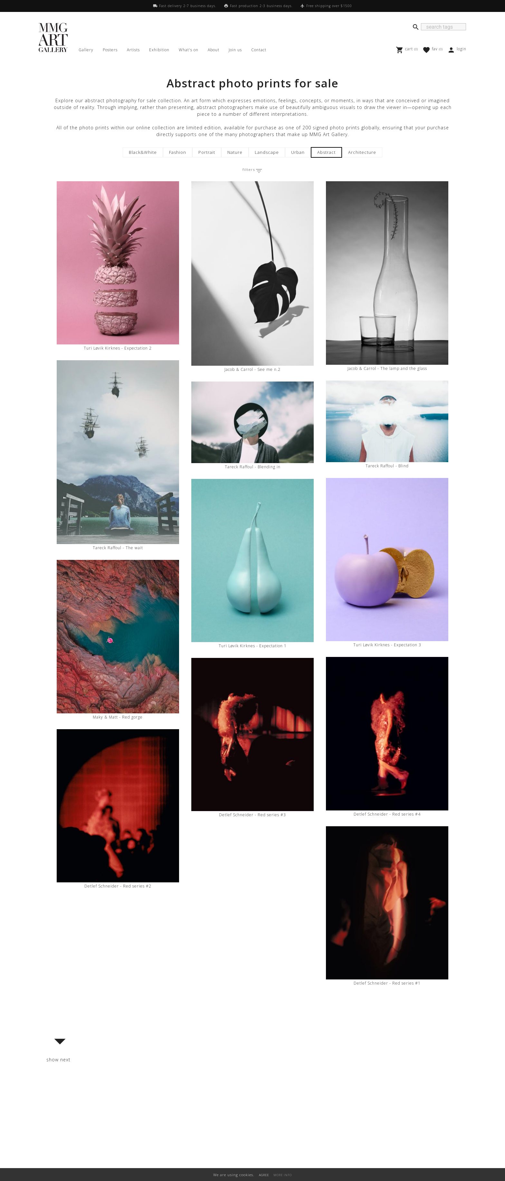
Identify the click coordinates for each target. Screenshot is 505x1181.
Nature (235, 152)
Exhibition (159, 50)
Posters (110, 50)
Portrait (206, 152)
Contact (258, 50)
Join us (235, 50)
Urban (298, 152)
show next (58, 1060)
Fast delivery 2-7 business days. (187, 6)
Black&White (143, 152)
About (213, 50)
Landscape (267, 152)
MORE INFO (282, 1175)
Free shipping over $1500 (329, 6)
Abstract (326, 152)
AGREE (264, 1175)
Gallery (86, 50)
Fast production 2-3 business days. (261, 6)
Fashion (177, 152)
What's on (188, 50)
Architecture (362, 152)
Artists (133, 50)
